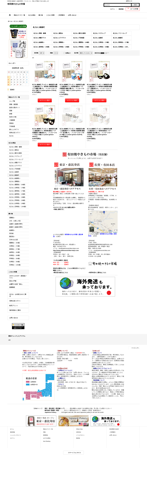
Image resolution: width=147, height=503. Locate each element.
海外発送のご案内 (15, 310)
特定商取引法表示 (114, 429)
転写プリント (13, 305)
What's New (79, 429)
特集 (44, 432)
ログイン (112, 9)
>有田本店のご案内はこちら (97, 272)
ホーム (12, 429)
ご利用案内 (112, 432)
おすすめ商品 (46, 438)
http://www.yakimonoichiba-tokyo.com (66, 250)
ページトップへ (135, 348)
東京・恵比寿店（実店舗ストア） (55, 408)
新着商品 (45, 435)
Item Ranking (46, 441)
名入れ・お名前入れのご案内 (17, 295)
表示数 (36, 53)
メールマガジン (80, 435)
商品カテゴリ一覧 (48, 429)
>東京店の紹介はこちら (60, 272)
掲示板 (78, 438)
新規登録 (121, 9)
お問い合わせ (13, 318)
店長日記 (78, 432)
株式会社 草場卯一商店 (52, 410)
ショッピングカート (15, 435)
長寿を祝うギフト (15, 301)
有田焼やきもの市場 (16, 4)
